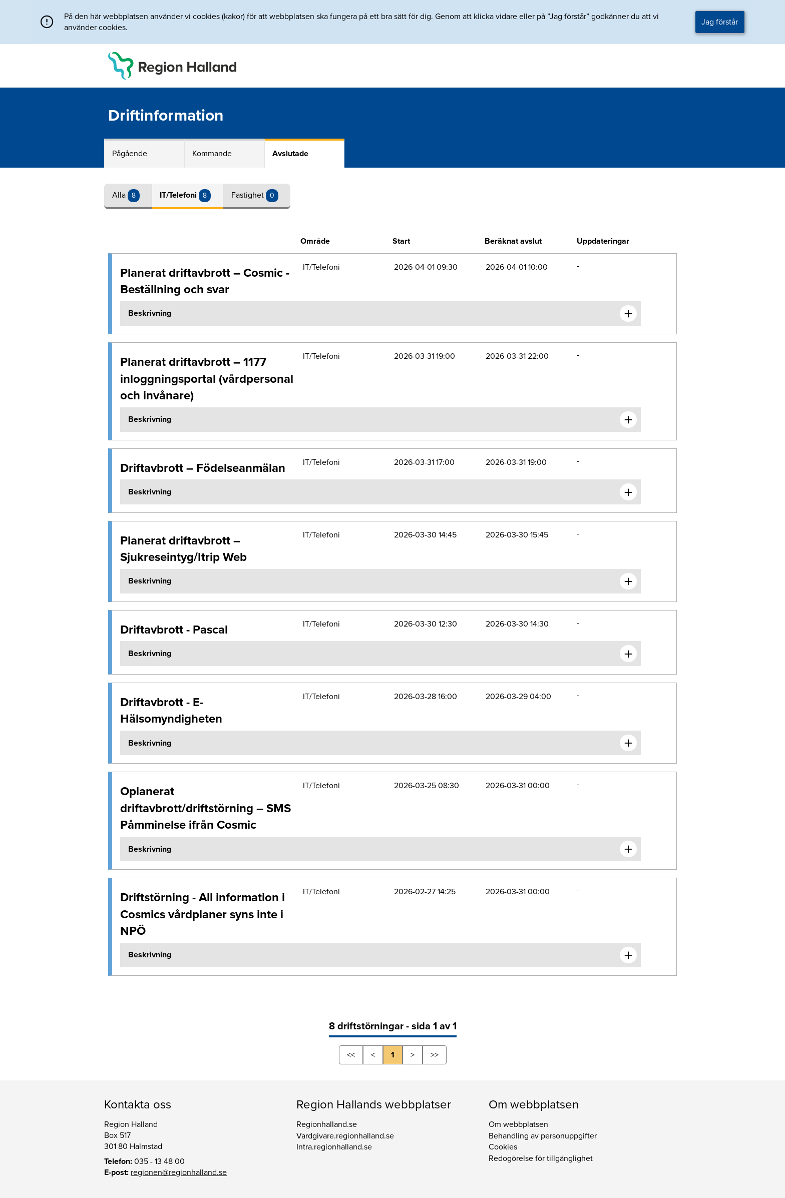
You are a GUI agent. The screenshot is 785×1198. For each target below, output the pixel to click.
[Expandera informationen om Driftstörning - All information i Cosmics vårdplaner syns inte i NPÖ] (628, 955)
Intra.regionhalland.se (334, 1147)
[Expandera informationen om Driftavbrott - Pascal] (628, 653)
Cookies (503, 1147)
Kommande (212, 154)
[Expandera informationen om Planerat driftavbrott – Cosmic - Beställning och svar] (628, 313)
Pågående (129, 154)
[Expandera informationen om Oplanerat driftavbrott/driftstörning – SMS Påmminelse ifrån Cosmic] (628, 849)
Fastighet (248, 195)
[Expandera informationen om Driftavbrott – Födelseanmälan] (628, 491)
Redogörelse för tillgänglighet (541, 1158)
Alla (120, 195)
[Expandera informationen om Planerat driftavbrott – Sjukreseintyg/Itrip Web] (628, 581)
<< (351, 1055)
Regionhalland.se (326, 1124)
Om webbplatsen (518, 1124)
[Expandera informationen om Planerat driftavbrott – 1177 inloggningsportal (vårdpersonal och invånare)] (628, 419)
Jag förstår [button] (719, 22)
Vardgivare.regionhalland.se (345, 1136)
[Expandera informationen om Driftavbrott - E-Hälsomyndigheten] (628, 743)
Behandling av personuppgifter (543, 1136)
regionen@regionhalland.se (179, 1172)
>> (435, 1055)
